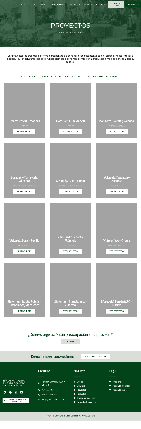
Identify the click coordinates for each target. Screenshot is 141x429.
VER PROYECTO (24, 134)
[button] (91, 4)
